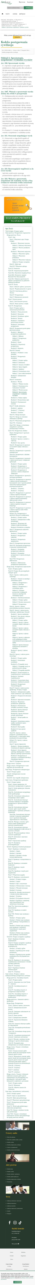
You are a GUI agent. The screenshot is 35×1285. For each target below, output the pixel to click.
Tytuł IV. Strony (13, 284)
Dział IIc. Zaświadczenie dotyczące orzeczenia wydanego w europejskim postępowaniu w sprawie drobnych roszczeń (18, 802)
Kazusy (15, 208)
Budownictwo (9, 1269)
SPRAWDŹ (17, 37)
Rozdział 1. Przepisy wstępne (18, 879)
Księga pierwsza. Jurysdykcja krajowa (17, 978)
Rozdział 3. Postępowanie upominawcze (18, 540)
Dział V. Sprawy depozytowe (18, 744)
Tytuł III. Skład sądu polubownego (17, 1098)
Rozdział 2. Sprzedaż (15, 853)
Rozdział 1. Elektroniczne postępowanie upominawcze (18, 563)
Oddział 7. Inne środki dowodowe (21, 373)
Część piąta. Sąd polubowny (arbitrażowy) (17, 1091)
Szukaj (28, 7)
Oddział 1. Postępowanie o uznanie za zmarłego (19, 583)
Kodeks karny (10, 1169)
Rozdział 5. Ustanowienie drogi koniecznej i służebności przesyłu (20, 681)
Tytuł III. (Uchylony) (14, 1065)
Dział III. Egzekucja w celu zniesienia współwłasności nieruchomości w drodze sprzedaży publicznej (19, 961)
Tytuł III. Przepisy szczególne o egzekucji (18, 937)
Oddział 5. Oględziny (18, 369)
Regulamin (23, 1255)
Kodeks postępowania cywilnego (9, 21)
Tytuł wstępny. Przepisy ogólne (14, 231)
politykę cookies (25, 1277)
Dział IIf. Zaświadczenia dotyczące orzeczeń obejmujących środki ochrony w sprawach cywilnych (19, 829)
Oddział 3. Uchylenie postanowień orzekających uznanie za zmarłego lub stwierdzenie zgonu (19, 593)
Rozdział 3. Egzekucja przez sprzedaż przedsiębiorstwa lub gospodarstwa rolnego (20, 956)
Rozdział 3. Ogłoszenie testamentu (20, 699)
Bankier (26, 1269)
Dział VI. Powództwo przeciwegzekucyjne (14, 843)
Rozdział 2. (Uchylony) (17, 490)
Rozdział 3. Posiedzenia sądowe (20, 316)
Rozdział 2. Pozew (16, 342)
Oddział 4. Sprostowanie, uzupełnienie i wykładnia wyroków (15, 27)
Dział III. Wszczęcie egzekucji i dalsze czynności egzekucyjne (19, 833)
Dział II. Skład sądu (15, 264)
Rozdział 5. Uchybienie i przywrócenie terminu (18, 321)
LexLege (15, 210)
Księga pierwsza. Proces (7, 24)
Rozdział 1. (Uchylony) (18, 410)
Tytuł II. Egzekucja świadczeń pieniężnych (19, 847)
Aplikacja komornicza (11, 1203)
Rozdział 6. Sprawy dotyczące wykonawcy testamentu (19, 710)
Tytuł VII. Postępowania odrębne (17, 431)
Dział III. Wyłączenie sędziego (18, 266)
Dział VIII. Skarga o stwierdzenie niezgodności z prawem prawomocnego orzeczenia (19, 426)
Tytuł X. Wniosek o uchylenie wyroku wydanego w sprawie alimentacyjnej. (18, 1040)
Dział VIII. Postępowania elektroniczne (17, 559)
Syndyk (8, 1211)
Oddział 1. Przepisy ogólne (19, 360)
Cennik (15, 14)
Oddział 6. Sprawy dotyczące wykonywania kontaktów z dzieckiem (20, 646)
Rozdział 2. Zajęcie (15, 881)
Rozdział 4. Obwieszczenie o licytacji (20, 886)
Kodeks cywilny (10, 1142)
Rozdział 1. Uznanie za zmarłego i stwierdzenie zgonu (20, 579)
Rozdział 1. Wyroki (17, 25)
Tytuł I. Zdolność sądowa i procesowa (19, 1005)
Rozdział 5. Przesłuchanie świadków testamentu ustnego (19, 706)
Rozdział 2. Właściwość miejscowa (20, 251)
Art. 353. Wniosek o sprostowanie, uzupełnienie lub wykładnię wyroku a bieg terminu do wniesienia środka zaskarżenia (16, 181)
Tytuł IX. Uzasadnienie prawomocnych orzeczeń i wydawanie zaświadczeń (19, 1036)
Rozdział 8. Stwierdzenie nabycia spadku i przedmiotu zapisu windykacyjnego (20, 722)
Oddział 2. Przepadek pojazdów (21, 670)
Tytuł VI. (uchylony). (14, 1072)
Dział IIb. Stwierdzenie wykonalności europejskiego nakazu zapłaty (18, 797)
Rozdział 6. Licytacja (15, 890)
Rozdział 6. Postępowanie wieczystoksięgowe (18, 685)
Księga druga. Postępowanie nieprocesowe (19, 566)
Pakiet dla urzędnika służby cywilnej (14, 1139)
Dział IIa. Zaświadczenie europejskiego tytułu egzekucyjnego (19, 793)
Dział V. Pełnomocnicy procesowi (19, 297)
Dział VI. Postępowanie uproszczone (20, 543)
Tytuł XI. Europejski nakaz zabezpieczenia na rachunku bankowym (19, 1044)
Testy (8, 14)
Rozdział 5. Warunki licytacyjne (19, 888)
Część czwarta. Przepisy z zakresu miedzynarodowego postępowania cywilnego (17, 974)
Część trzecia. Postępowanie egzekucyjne (16, 780)
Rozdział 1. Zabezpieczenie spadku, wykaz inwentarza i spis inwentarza (21, 692)
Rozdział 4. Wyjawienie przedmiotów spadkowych (18, 702)
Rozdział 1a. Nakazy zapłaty (19, 398)
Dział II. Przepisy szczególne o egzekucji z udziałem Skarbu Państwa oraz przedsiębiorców (19, 944)
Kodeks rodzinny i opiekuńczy (13, 1174)
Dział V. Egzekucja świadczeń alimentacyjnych (16, 968)
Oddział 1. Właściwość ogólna (20, 254)
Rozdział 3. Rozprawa (17, 348)
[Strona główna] (2, 14)
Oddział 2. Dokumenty (18, 362)
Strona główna (10, 19)
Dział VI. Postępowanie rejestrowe (19, 761)
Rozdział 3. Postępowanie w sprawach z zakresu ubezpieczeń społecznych (20, 471)
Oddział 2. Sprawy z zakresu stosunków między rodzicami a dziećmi (20, 624)
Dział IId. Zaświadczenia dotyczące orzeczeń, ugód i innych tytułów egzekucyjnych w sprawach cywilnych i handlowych (19, 809)
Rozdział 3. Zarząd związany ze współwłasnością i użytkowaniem (20, 673)
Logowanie (30, 2)
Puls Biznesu (26, 1266)
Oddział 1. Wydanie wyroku (20, 384)
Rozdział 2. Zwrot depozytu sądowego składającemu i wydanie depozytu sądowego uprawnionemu (20, 751)
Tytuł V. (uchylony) (13, 1070)
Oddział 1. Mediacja (17, 336)
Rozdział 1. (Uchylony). (17, 488)
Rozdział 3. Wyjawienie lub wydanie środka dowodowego (19, 524)
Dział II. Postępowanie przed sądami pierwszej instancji (20, 329)
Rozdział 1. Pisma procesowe (19, 312)
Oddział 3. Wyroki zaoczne (19, 390)
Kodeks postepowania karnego (13, 1149)
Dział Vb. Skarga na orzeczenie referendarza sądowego (18, 417)
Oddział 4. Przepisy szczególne (21, 262)
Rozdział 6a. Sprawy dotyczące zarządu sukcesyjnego (19, 714)
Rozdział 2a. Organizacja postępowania (18, 345)
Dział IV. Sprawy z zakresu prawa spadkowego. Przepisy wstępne (19, 689)
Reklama (23, 1252)
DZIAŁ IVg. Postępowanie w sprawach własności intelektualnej (19, 514)
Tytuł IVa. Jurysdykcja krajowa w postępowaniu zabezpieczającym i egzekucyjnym (18, 995)
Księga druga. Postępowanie (15, 1003)
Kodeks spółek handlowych (13, 1176)
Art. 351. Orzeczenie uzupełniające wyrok (16, 136)
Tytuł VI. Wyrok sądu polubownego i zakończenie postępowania (17, 1107)
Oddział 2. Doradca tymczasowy (21, 602)
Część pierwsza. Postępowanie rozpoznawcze (12, 22)
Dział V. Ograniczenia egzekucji (17, 841)
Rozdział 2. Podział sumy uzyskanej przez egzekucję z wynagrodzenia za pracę (20, 921)
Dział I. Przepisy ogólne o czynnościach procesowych (17, 309)
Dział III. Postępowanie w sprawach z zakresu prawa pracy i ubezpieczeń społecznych (20, 460)
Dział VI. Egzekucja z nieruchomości (18, 877)
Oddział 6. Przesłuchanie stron (21, 371)
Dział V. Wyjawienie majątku (16, 875)
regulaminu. (12, 1277)
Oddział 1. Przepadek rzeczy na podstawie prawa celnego (21, 667)
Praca (11, 1259)
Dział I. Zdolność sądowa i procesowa (20, 287)
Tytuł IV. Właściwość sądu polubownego (18, 1100)
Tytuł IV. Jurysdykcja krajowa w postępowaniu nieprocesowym (17, 990)
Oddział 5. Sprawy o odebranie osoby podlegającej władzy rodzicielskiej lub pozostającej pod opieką (21, 640)
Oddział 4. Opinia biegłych (19, 367)
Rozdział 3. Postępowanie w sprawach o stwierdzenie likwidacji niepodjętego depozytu (21, 757)
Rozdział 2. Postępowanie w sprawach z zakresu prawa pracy (20, 467)
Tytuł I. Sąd (11, 237)
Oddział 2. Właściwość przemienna (18, 256)
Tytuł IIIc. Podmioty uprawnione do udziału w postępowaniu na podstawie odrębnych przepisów (18, 280)
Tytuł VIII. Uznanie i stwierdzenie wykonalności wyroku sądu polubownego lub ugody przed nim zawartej (18, 1115)
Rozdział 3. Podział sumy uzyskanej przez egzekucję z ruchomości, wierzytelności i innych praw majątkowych (19, 928)
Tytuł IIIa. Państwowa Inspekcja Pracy (19, 273)
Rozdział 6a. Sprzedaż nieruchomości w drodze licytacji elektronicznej (20, 893)
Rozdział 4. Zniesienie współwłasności (17, 677)
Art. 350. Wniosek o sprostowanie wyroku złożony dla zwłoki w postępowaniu (17, 93)
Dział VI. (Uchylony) (14, 972)
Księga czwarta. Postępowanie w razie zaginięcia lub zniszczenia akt (18, 766)
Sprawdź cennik (15, 199)
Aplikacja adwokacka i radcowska (14, 1200)
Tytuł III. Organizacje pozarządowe (18, 271)
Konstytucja (9, 1181)
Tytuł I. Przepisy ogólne (15, 569)
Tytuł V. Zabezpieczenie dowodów (17, 1017)
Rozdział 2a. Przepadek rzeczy (19, 664)
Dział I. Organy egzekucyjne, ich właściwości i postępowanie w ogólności (19, 785)
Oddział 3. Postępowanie (19, 604)
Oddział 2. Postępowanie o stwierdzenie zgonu (19, 587)
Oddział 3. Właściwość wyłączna (21, 260)
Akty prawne (18, 19)
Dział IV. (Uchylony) (14, 965)
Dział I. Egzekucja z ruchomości (17, 849)
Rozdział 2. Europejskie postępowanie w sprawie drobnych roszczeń (20, 555)
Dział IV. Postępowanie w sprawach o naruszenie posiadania (20, 476)
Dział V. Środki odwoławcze (17, 406)
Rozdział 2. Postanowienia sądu (20, 400)
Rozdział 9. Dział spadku (18, 727)
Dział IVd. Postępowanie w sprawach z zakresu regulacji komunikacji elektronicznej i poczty (20, 498)
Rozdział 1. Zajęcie (15, 851)
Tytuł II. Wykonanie (14, 1085)
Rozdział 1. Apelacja (16, 408)
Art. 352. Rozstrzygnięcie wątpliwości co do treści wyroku (17, 170)
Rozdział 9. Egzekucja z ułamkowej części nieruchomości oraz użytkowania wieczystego (19, 902)
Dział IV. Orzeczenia (6, 25)
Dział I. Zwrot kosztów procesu (18, 301)
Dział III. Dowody (15, 350)
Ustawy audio (18, 206)
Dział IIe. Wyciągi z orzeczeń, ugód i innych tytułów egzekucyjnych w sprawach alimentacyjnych (18, 823)
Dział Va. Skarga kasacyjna (17, 415)
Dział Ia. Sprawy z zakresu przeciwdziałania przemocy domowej (20, 607)
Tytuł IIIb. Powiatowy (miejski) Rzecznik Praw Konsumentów (17, 276)
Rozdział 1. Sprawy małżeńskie (19, 614)
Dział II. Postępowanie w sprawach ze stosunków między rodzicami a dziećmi (20, 446)
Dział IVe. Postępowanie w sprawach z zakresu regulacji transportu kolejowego (20, 504)
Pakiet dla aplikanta (11, 1137)
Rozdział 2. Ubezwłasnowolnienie (20, 598)
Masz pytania (15, 1243)
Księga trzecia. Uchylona (14, 763)
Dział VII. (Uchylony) (16, 423)
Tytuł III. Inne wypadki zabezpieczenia (18, 778)
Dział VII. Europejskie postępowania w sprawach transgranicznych (20, 546)
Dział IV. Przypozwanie (16, 295)
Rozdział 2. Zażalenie (17, 412)
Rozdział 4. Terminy (16, 318)
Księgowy (9, 1213)
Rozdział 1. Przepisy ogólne (19, 437)
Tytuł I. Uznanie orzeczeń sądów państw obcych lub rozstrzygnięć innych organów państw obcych (19, 1052)
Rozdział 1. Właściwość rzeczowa (20, 243)
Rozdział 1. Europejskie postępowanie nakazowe (17, 550)
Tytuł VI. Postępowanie (20, 24)
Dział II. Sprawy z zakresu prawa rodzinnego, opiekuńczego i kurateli (19, 611)
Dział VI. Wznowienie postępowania (20, 421)
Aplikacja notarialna (11, 1205)
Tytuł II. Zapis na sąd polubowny (16, 1096)
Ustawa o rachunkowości (12, 1147)
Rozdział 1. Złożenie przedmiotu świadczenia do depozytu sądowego (20, 747)
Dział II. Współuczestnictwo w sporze (20, 289)
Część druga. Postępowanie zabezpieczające (17, 769)
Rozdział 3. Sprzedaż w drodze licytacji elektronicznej (18, 856)
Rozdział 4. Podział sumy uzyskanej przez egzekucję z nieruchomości (19, 933)
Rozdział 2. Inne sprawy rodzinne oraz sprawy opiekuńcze (20, 617)
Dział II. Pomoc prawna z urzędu (19, 303)
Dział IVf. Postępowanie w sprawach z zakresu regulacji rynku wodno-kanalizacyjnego (20, 509)
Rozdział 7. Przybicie (15, 896)
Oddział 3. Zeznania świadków (21, 365)
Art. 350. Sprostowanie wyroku (12, 63)
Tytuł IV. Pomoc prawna (15, 1015)
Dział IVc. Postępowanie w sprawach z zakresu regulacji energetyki (20, 493)
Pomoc (11, 1252)
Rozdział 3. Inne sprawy (18, 443)
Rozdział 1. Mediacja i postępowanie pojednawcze (18, 333)
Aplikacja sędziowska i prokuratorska (15, 1208)
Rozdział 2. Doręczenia (17, 314)
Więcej (22, 14)
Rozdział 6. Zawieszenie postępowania (17, 325)
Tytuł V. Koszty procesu (15, 299)
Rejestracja (22, 2)
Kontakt (12, 1255)
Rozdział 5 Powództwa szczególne (20, 527)
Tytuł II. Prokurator (14, 268)
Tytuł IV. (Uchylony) (14, 1067)
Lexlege (9, 1266)
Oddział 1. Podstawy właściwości (21, 245)
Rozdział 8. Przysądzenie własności (19, 898)
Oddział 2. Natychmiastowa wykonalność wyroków (20, 387)
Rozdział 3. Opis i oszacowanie (18, 883)
